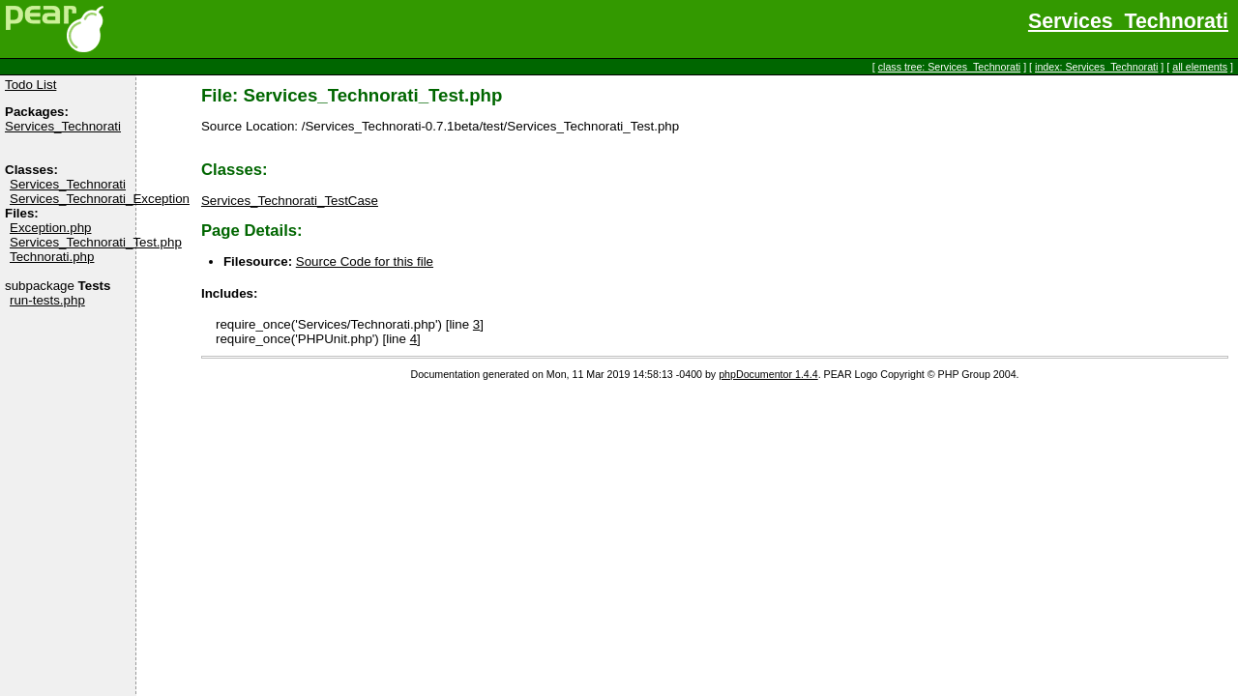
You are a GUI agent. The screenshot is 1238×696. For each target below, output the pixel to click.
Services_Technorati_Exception (100, 198)
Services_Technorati (1128, 21)
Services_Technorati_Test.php (96, 242)
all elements (1199, 66)
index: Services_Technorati (1096, 66)
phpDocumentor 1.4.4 (768, 374)
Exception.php (50, 227)
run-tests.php (47, 300)
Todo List (30, 84)
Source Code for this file (364, 261)
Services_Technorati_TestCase (289, 200)
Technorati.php (52, 256)
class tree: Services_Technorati (949, 66)
